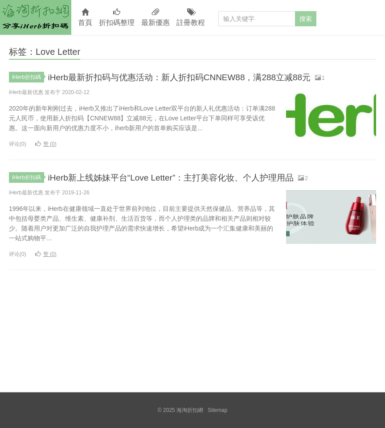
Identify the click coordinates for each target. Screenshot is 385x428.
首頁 (85, 17)
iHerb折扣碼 (28, 77)
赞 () (46, 144)
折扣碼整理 (117, 17)
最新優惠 (155, 17)
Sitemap (217, 410)
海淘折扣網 (35, 17)
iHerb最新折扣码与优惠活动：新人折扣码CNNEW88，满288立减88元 (200, 76)
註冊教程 (190, 17)
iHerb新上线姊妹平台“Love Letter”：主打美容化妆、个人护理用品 (190, 177)
